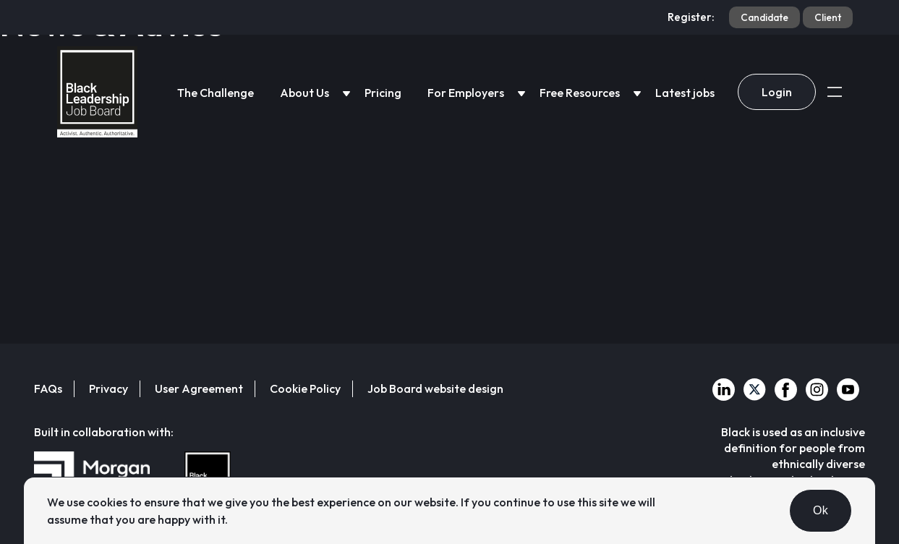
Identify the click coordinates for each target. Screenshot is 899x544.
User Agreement (199, 388)
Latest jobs (685, 92)
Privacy (108, 388)
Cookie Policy (305, 388)
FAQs (48, 388)
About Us (304, 92)
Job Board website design (435, 388)
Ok (820, 510)
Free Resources (580, 92)
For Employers (465, 92)
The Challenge (215, 92)
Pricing (383, 92)
